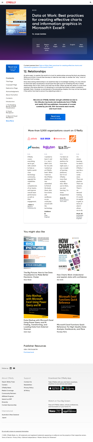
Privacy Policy (28, 388)
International (7, 411)
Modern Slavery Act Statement (47, 437)
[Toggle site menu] (2, 2)
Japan (4, 418)
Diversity (5, 402)
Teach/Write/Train (8, 382)
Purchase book (29, 352)
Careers (4, 385)
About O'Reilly (8, 378)
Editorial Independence (29, 437)
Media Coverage (8, 390)
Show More (10, 121)
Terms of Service (7, 437)
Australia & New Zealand (10, 415)
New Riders (81, 45)
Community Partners (9, 393)
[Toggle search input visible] (90, 2)
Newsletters (28, 385)
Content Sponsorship (9, 405)
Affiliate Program (8, 396)
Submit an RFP (7, 399)
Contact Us (28, 382)
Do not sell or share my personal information (15, 431)
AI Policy (27, 390)
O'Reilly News (6, 388)
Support (27, 378)
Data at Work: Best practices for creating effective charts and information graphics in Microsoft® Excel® (53, 66)
